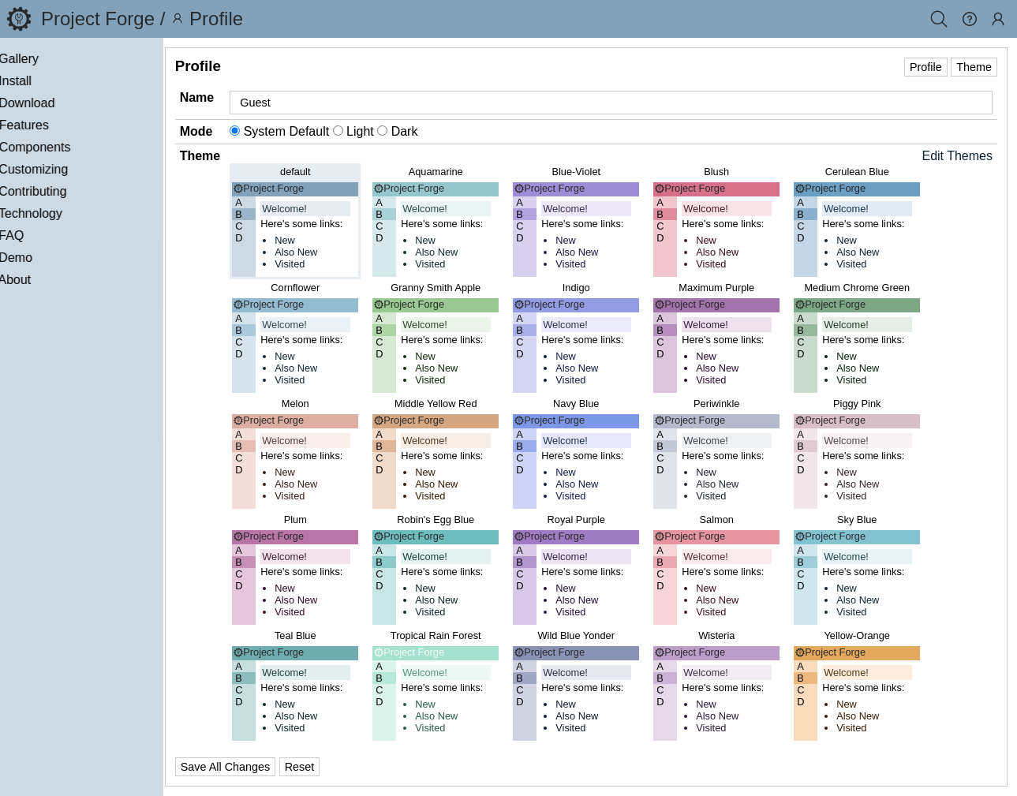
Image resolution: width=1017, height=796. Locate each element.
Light (402, 131)
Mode (243, 131)
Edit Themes (957, 156)
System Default (328, 131)
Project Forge (98, 18)
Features (63, 125)
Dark (444, 131)
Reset (346, 766)
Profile (926, 67)
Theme (974, 67)
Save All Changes (272, 766)
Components (74, 147)
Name (243, 97)
